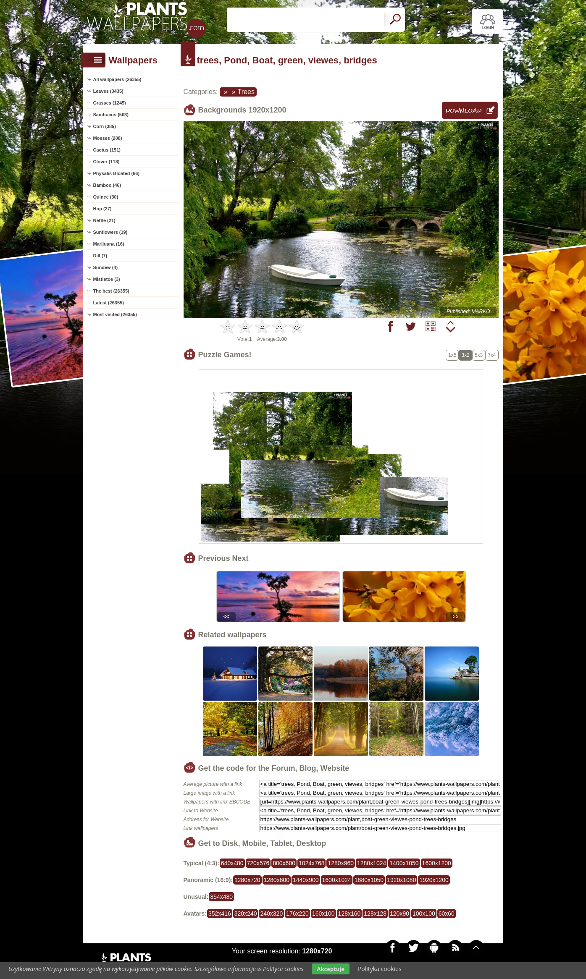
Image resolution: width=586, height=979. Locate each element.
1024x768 (312, 863)
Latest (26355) (108, 302)
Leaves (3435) (108, 91)
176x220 (297, 913)
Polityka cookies (380, 969)
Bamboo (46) (107, 185)
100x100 (424, 913)
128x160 (349, 913)
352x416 (219, 913)
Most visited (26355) (115, 314)
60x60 (447, 913)
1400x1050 (403, 863)
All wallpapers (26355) (117, 79)
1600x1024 (336, 880)
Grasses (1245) (109, 102)
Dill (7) (100, 255)
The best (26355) (111, 290)
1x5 (452, 355)
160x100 (323, 913)
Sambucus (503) (111, 114)
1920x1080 (401, 880)
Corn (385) (104, 126)
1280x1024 (371, 863)
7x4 (492, 355)
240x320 (271, 913)
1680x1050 (369, 880)
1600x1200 (436, 863)
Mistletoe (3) (106, 279)
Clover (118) (106, 161)
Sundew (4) (105, 267)
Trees (246, 91)
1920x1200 (433, 880)
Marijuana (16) (108, 243)
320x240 (245, 913)
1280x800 (277, 880)
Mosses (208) (107, 138)
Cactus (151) (107, 149)
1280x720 (247, 880)
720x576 (258, 863)
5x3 (479, 355)
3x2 (465, 355)
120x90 (399, 913)
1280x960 (341, 863)
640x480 (232, 863)
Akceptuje (330, 969)
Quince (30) (105, 196)
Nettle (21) (104, 220)
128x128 (375, 913)
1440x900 (306, 880)
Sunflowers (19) (110, 232)
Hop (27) (102, 208)
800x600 (284, 863)
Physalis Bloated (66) (116, 173)
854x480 (221, 896)
